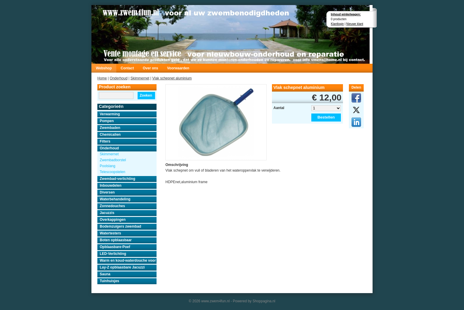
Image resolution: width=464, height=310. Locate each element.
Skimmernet (139, 78)
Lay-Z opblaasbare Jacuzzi (122, 267)
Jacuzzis (107, 213)
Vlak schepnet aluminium (171, 78)
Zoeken (146, 95)
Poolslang (107, 166)
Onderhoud (119, 78)
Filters (105, 141)
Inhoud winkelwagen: (346, 14)
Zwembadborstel (113, 160)
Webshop (104, 68)
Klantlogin (337, 23)
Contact (127, 68)
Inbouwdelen (110, 185)
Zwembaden (110, 128)
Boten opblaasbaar (116, 240)
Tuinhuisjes (109, 281)
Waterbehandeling (115, 199)
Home (102, 78)
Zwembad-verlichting (117, 179)
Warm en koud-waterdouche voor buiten (128, 260)
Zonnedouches (112, 206)
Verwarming (110, 114)
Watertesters (110, 233)
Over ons (150, 68)
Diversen (107, 192)
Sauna (105, 274)
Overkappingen (112, 220)
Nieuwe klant (354, 23)
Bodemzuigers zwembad (120, 226)
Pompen (107, 121)
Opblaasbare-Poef (115, 247)
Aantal (278, 108)
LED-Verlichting (113, 254)
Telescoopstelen (112, 172)
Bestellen (326, 117)
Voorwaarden (178, 68)
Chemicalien (110, 134)
